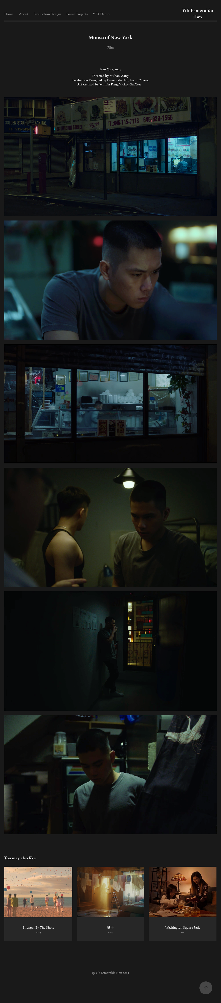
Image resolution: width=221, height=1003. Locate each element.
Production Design (47, 13)
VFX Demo (101, 13)
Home (9, 13)
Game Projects (77, 13)
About (23, 13)
